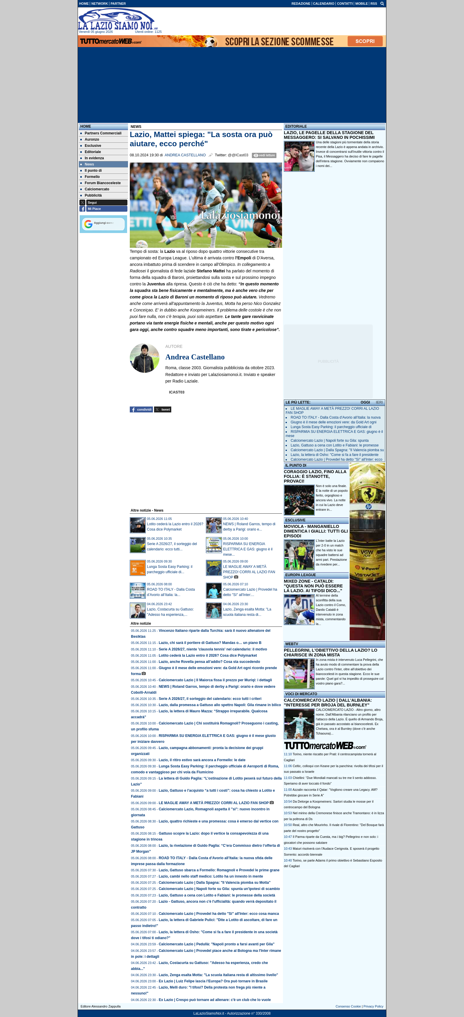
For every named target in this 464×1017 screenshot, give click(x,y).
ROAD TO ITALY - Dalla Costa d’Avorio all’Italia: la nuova (335, 417)
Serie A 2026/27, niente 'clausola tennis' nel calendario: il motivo (213, 649)
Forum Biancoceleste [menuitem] (100, 183)
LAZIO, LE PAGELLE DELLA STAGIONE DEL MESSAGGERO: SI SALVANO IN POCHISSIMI (329, 135)
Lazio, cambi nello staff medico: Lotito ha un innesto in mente (211, 876)
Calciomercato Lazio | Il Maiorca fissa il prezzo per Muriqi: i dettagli (215, 680)
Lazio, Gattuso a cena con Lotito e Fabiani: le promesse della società (217, 895)
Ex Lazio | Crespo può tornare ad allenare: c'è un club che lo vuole (215, 1000)
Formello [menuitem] (90, 177)
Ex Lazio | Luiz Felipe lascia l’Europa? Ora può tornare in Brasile (213, 981)
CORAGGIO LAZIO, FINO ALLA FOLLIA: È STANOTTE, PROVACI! (315, 476)
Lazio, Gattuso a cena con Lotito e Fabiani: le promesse (335, 445)
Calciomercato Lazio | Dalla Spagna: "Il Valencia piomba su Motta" (215, 883)
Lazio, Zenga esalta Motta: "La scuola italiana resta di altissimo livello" (218, 975)
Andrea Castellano (185, 155)
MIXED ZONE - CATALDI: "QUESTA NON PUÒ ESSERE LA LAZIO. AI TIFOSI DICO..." (313, 586)
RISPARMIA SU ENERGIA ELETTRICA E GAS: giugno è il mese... (248, 549)
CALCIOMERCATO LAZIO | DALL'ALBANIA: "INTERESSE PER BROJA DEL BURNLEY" (328, 702)
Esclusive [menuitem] (90, 146)
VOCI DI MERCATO (301, 694)
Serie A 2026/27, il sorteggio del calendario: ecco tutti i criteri (210, 699)
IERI (379, 402)
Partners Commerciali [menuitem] (100, 133)
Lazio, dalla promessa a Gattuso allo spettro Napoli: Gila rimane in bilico (220, 705)
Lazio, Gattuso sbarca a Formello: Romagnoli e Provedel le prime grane (219, 870)
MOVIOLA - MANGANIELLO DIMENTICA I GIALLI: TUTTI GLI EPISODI (316, 531)
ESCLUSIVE (295, 520)
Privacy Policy (373, 1006)
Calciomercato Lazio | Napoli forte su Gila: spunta (330, 440)
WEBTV (291, 644)
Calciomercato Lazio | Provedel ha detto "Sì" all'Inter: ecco (336, 459)
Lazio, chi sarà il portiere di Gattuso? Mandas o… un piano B (210, 643)
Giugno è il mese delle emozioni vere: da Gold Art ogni (334, 422)
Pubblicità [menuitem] (91, 195)
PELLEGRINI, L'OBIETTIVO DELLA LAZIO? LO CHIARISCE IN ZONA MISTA (330, 652)
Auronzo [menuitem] (89, 139)
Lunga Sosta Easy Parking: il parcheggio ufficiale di (331, 427)
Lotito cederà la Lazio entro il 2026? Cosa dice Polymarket (208, 655)
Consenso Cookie (348, 1006)
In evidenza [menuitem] (92, 158)
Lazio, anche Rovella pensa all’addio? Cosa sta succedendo (209, 662)
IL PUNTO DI (295, 465)
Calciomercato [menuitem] (94, 189)
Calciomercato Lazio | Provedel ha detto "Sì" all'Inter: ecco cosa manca (219, 914)
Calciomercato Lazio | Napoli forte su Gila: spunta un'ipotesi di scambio (219, 889)
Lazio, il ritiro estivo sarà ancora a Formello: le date (202, 760)
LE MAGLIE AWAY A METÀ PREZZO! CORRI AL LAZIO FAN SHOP (249, 572)
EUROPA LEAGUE (300, 575)
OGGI (365, 402)
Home (85, 126)
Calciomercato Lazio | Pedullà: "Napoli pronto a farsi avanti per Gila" (217, 944)
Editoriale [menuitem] (90, 152)
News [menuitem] (87, 164)
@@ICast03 (238, 155)
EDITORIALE (296, 126)
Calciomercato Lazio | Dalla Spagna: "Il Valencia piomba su (337, 450)
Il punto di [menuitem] (91, 170)
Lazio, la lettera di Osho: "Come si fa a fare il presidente (334, 455)
